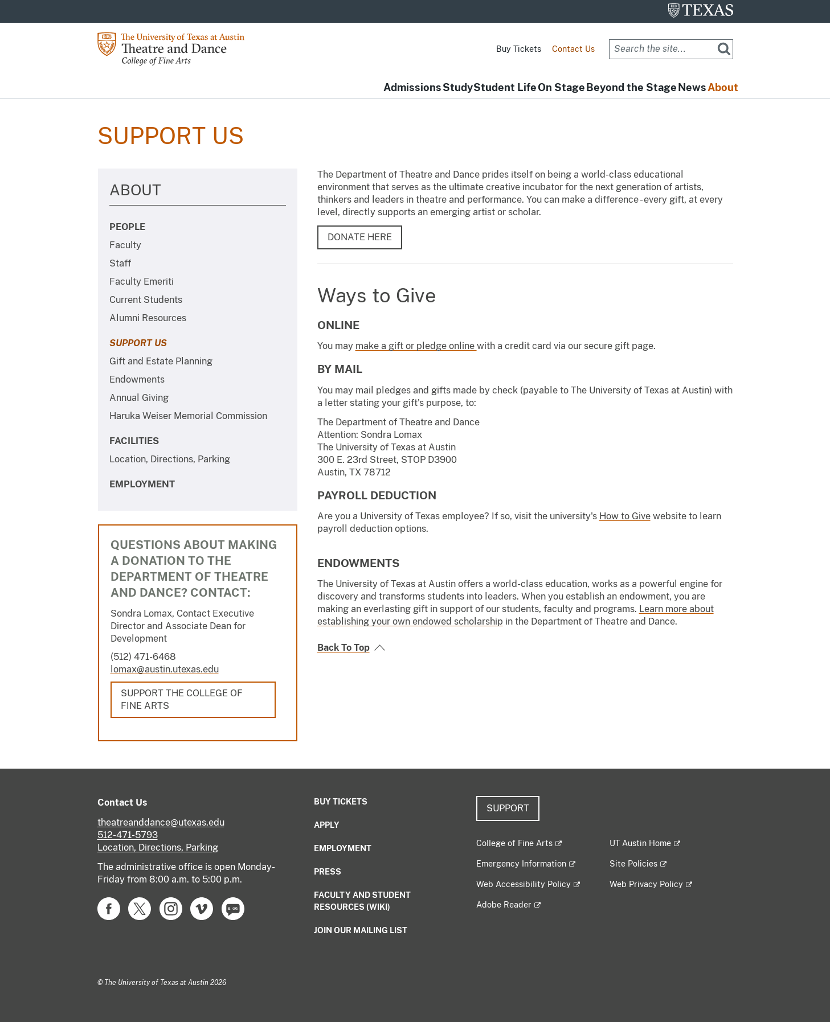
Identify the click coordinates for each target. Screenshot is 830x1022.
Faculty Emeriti (141, 281)
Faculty (125, 245)
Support (507, 808)
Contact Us (573, 49)
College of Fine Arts (514, 843)
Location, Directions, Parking (169, 459)
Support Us (138, 343)
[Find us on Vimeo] (201, 907)
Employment (142, 484)
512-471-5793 (127, 835)
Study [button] (363, 88)
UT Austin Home (640, 843)
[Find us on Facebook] (108, 907)
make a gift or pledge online (416, 345)
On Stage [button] (501, 88)
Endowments (137, 379)
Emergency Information (521, 863)
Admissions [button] (301, 88)
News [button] (666, 88)
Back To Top (343, 647)
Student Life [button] (428, 88)
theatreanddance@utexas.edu (160, 822)
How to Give (625, 516)
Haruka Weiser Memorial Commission (188, 416)
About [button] (714, 88)
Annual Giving (139, 397)
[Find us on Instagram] (171, 907)
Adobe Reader (503, 904)
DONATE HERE (360, 237)
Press (327, 871)
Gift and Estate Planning (160, 361)
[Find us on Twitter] (139, 907)
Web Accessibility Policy (523, 884)
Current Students (145, 299)
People (127, 226)
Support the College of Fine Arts (182, 699)
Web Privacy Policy (646, 884)
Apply (327, 825)
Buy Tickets (518, 49)
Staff (120, 263)
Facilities (134, 441)
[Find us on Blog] (233, 907)
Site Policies (633, 863)
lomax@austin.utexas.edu (165, 669)
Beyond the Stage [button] (588, 88)
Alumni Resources (147, 318)
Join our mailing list (360, 930)
